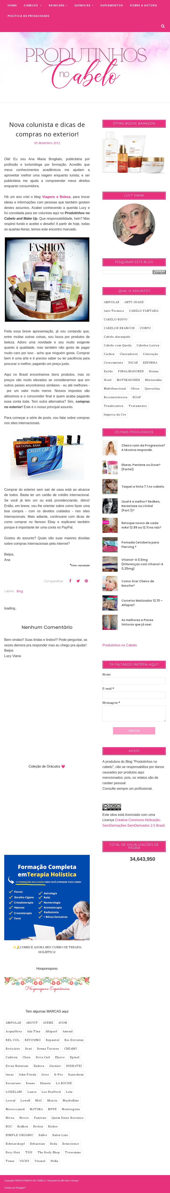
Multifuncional (115, 388)
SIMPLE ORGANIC (20, 1135)
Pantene (40, 1118)
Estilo (108, 371)
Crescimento (113, 362)
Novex (24, 1118)
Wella (54, 1161)
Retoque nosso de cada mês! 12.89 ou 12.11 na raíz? (141, 525)
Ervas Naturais (17, 1066)
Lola (69, 1092)
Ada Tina (33, 1031)
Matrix (52, 1100)
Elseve (60, 1057)
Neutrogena (71, 1109)
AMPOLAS (13, 1023)
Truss (10, 1161)
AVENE (48, 1023)
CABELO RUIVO (116, 319)
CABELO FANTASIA (144, 311)
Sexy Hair (13, 1152)
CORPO (145, 328)
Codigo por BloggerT (15, 1187)
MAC (38, 1100)
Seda (53, 1144)
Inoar (10, 1074)
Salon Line (60, 1135)
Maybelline (71, 1100)
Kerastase (13, 1083)
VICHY (25, 1161)
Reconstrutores (116, 397)
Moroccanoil (15, 1109)
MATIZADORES (128, 380)
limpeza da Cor (115, 414)
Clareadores (129, 354)
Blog (19, 591)
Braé (28, 1048)
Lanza (32, 1092)
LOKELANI (14, 1092)
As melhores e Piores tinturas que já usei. (137, 622)
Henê (108, 380)
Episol (74, 1057)
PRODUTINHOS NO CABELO (30, 1180)
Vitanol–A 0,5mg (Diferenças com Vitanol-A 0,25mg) (142, 564)
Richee (53, 1126)
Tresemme (73, 1152)
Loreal (10, 1100)
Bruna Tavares (48, 1048)
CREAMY (70, 1048)
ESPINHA (150, 362)
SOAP (137, 397)
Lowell (25, 1100)
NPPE (52, 1109)
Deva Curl (43, 1057)
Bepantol (52, 1040)
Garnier (55, 1066)
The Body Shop (49, 1152)
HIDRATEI (74, 1066)
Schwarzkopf (15, 1144)
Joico (45, 1074)
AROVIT (32, 1023)
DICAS (133, 362)
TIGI (29, 1152)
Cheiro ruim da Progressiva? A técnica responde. (143, 447)
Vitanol (40, 1161)
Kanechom (76, 1074)
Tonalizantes (114, 406)
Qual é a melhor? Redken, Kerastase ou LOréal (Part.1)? (140, 505)
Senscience (70, 1144)
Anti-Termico (114, 311)
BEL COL (13, 1040)
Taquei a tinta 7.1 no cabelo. (143, 486)
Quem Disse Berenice (68, 1118)
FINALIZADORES (131, 371)
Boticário (13, 1048)
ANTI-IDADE (134, 302)
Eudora (39, 1066)
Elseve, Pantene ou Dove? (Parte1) (140, 467)
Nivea (10, 1118)
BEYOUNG (33, 1040)
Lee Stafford (51, 1092)
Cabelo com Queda (118, 345)
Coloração (150, 354)
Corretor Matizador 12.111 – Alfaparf (142, 603)
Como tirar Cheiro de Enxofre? (137, 583)
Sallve (43, 1135)
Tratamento (138, 406)
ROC (9, 1126)
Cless (27, 1057)
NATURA (36, 1109)
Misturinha (153, 380)
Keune (30, 1083)
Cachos (109, 354)
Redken (22, 1126)
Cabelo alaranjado (117, 337)
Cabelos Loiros (148, 345)
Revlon (38, 1126)
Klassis (45, 1083)
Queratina (152, 388)
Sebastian (37, 1144)
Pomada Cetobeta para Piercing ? (140, 544)
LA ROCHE (64, 1083)
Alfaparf (51, 1031)
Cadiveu (12, 1057)
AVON (62, 1023)
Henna (154, 371)
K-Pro (58, 1074)
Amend (68, 1031)
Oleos (135, 388)
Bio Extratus (74, 1040)
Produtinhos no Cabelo (119, 645)
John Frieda (27, 1074)
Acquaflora (14, 1031)
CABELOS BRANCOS (119, 328)
